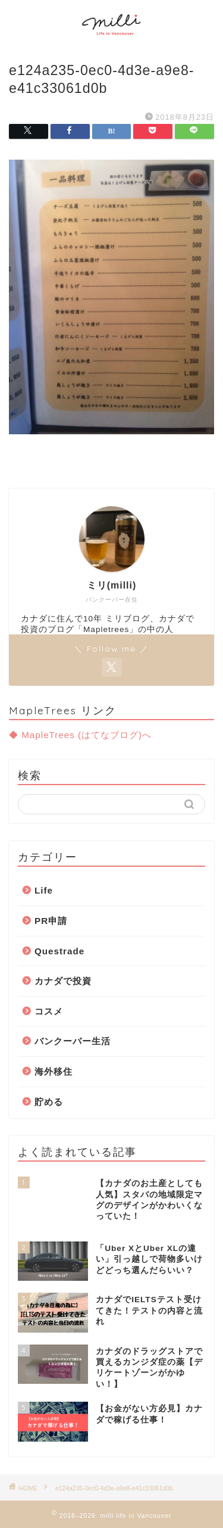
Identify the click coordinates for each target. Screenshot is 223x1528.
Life (43, 890)
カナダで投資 (63, 981)
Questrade (59, 951)
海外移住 (53, 1071)
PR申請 (50, 921)
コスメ (48, 1011)
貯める (48, 1102)
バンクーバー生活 (72, 1041)
